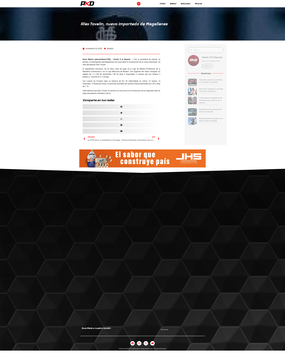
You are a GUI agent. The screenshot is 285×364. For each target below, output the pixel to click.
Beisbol (110, 51)
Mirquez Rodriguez (159, 348)
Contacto (164, 329)
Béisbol (173, 4)
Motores (198, 4)
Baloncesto (185, 4)
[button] (139, 4)
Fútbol (162, 4)
